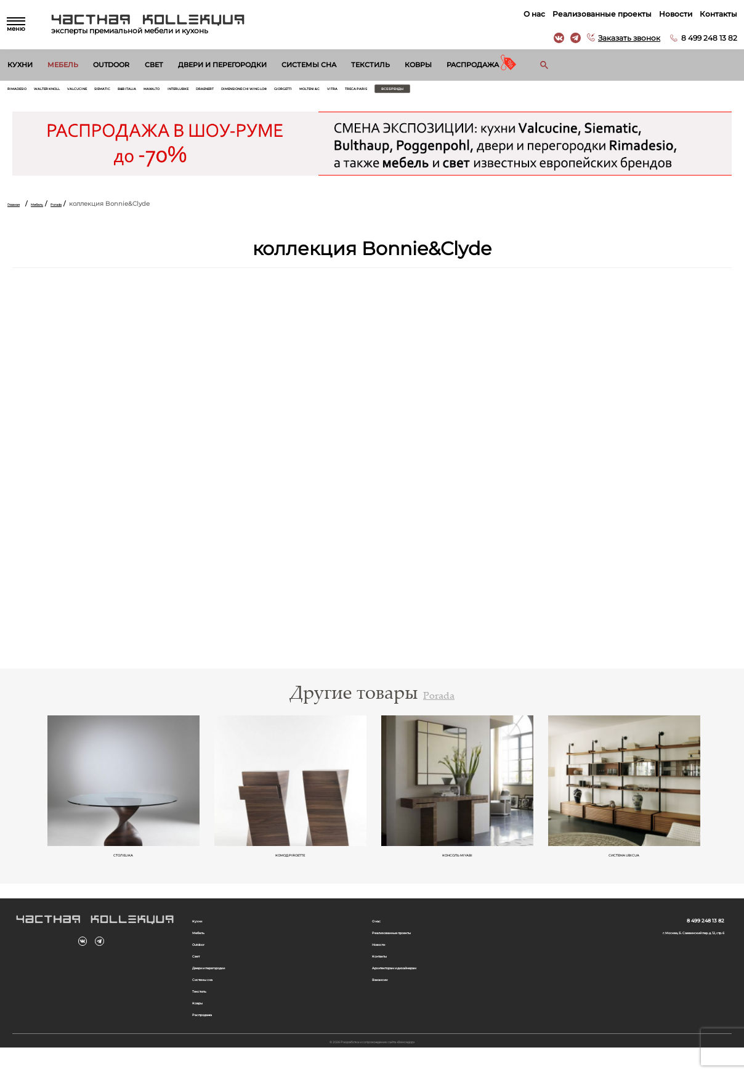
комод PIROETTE (291, 864)
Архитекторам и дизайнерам (419, 984)
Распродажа (473, 64)
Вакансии (388, 997)
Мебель (62, 64)
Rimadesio (25, 92)
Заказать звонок (623, 38)
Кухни (20, 64)
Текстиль (370, 64)
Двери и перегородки (222, 64)
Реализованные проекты (596, 13)
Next (717, 796)
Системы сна (308, 64)
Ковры (418, 64)
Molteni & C (523, 92)
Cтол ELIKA (124, 864)
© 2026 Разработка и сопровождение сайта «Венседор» (372, 1066)
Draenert (338, 92)
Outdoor (111, 64)
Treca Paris (598, 92)
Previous (27, 796)
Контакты (713, 13)
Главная (20, 210)
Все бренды (660, 92)
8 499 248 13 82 (704, 38)
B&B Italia (208, 92)
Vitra (561, 92)
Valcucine (126, 92)
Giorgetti (478, 92)
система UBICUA (624, 864)
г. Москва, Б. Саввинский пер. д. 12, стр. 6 (657, 943)
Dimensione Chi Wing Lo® (408, 92)
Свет (154, 64)
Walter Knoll (76, 92)
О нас (529, 13)
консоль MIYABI (458, 864)
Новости (670, 13)
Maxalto (248, 92)
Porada (87, 210)
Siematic (168, 92)
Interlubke (292, 92)
